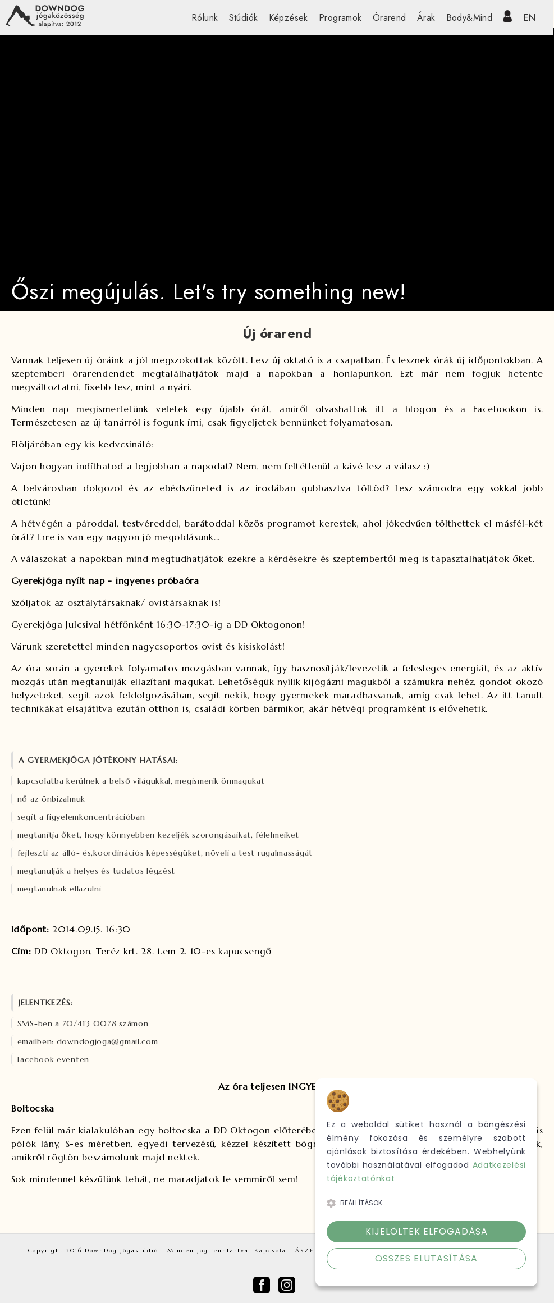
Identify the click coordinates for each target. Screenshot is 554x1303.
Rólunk (204, 17)
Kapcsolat (272, 1250)
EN (529, 17)
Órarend (389, 17)
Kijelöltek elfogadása (426, 1231)
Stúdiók (243, 17)
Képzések (288, 17)
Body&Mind (469, 17)
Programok (340, 17)
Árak (426, 17)
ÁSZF (304, 1250)
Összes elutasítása (426, 1258)
